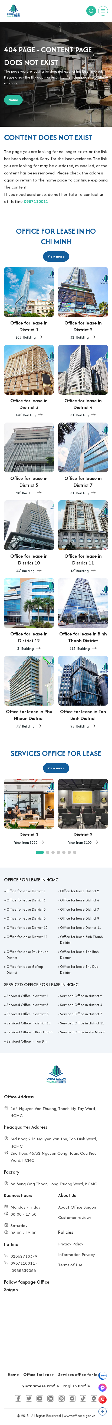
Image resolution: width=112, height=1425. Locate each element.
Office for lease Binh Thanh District (81, 939)
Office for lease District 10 (26, 927)
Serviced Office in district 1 (27, 995)
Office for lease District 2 (79, 891)
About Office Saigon (77, 1207)
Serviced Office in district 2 (81, 995)
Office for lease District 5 (25, 909)
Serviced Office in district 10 (28, 1023)
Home (13, 1374)
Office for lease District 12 (26, 936)
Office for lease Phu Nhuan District (27, 954)
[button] (40, 852)
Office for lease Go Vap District (24, 969)
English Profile (76, 1386)
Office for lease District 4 (79, 900)
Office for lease (38, 1374)
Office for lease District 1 (25, 891)
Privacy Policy (70, 1244)
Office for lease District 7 (79, 909)
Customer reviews (74, 1217)
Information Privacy (76, 1254)
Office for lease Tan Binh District (79, 954)
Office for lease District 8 (25, 918)
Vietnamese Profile (40, 1386)
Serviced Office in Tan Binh (27, 1041)
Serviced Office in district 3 (27, 1004)
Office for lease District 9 (79, 918)
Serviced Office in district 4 (81, 1004)
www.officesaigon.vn (79, 1415)
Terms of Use (70, 1265)
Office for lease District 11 (80, 927)
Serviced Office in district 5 (27, 1014)
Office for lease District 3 (25, 900)
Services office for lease (81, 1374)
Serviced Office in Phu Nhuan (82, 1032)
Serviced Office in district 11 (82, 1023)
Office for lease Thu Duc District (79, 969)
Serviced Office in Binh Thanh (29, 1032)
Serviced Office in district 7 (81, 1014)
